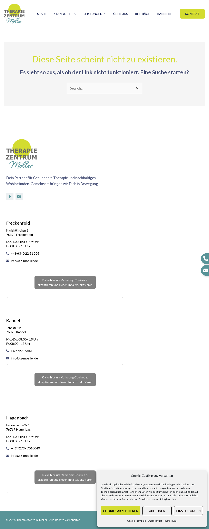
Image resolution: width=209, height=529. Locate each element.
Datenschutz (155, 520)
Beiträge (143, 14)
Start (47, 14)
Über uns (123, 14)
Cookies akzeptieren (120, 511)
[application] (79, 13)
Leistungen (98, 13)
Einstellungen (188, 511)
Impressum (170, 520)
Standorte (69, 13)
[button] (192, 14)
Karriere (165, 14)
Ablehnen (157, 511)
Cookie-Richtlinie (136, 520)
